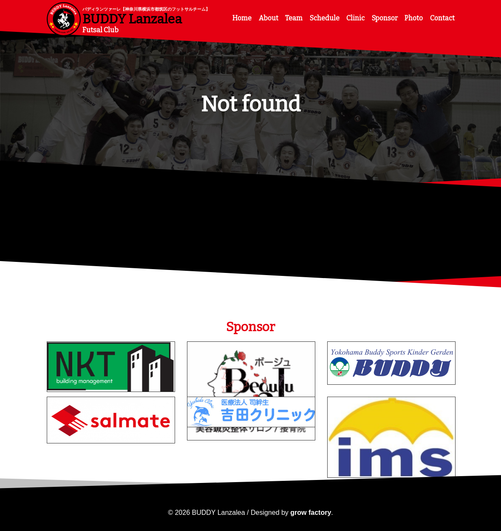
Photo (414, 18)
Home (242, 18)
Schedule (325, 18)
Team (294, 18)
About (268, 18)
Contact (442, 18)
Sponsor (385, 18)
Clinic (355, 18)
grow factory (310, 512)
